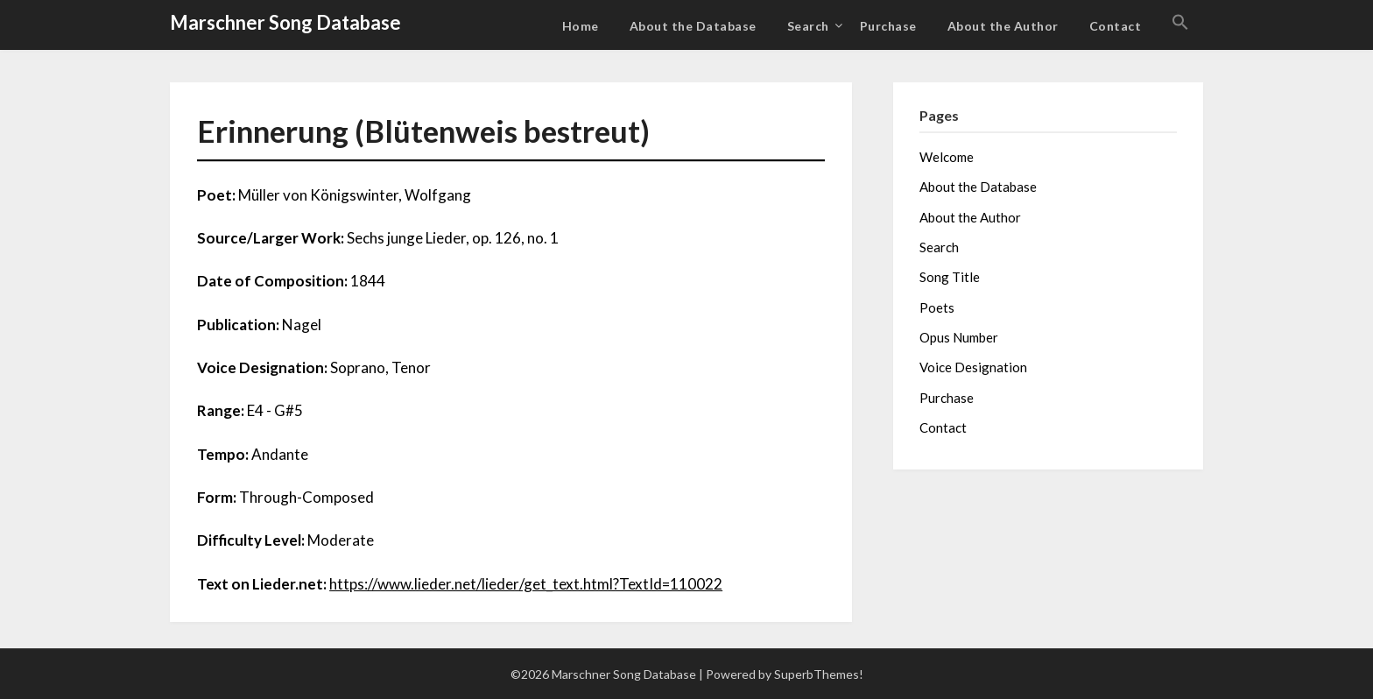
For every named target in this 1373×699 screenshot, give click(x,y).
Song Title (949, 277)
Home (580, 25)
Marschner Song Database (285, 22)
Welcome (946, 157)
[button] (1180, 23)
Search (808, 25)
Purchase (888, 25)
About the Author (1003, 25)
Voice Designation (973, 367)
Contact (1115, 25)
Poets (936, 307)
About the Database (693, 25)
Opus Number (958, 337)
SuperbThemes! (818, 674)
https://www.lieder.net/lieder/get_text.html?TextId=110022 (525, 584)
